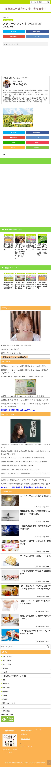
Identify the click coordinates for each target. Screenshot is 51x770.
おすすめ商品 (6, 663)
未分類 (4, 698)
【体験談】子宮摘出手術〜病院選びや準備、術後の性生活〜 (20, 285)
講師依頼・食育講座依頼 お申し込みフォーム (18, 410)
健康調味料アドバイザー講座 (10, 753)
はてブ (37, 36)
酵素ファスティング (8, 706)
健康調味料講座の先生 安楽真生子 (25, 9)
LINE (13, 142)
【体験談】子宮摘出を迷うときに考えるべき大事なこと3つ (31, 246)
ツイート (38, 732)
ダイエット (6, 671)
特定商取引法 (25, 741)
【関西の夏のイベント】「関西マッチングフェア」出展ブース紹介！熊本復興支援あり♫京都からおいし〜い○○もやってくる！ (20, 251)
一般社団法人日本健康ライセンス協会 (14, 678)
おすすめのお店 (7, 659)
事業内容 (24, 737)
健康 (3, 682)
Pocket (37, 142)
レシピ (4, 675)
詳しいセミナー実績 (8, 487)
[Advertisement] (20, 61)
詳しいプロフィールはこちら (15, 357)
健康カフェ (6, 686)
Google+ (13, 36)
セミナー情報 (6, 667)
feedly (37, 147)
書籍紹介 (5, 694)
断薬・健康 (6, 690)
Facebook (37, 31)
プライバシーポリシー (26, 749)
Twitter (13, 31)
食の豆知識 (6, 713)
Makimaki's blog (7, 717)
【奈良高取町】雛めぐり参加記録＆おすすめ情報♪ (8, 246)
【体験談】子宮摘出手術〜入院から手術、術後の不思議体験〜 (8, 285)
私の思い (5, 702)
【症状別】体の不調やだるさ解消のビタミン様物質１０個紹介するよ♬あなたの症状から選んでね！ (42, 249)
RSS (13, 147)
